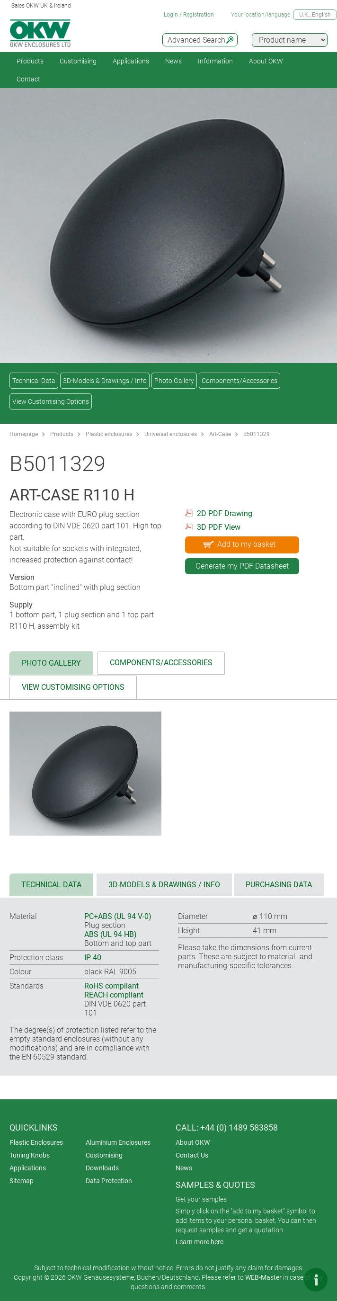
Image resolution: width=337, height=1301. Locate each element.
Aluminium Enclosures (118, 1142)
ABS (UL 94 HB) (110, 934)
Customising (78, 61)
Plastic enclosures (109, 434)
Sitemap (21, 1181)
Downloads (102, 1168)
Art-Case (220, 434)
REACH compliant (113, 994)
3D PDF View (218, 527)
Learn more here (199, 1242)
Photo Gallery (174, 380)
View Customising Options (50, 401)
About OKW (193, 1142)
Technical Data (33, 380)
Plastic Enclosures (36, 1142)
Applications (131, 61)
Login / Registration (189, 14)
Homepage (23, 434)
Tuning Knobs (29, 1155)
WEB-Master (263, 1277)
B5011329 (256, 434)
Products (30, 61)
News (173, 61)
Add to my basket (238, 544)
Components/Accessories (239, 380)
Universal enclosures (170, 434)
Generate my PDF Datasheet (242, 565)
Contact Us (192, 1155)
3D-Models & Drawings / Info (105, 380)
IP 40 (92, 957)
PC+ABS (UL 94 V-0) (117, 916)
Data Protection (109, 1181)
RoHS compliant (111, 985)
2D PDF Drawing (224, 513)
